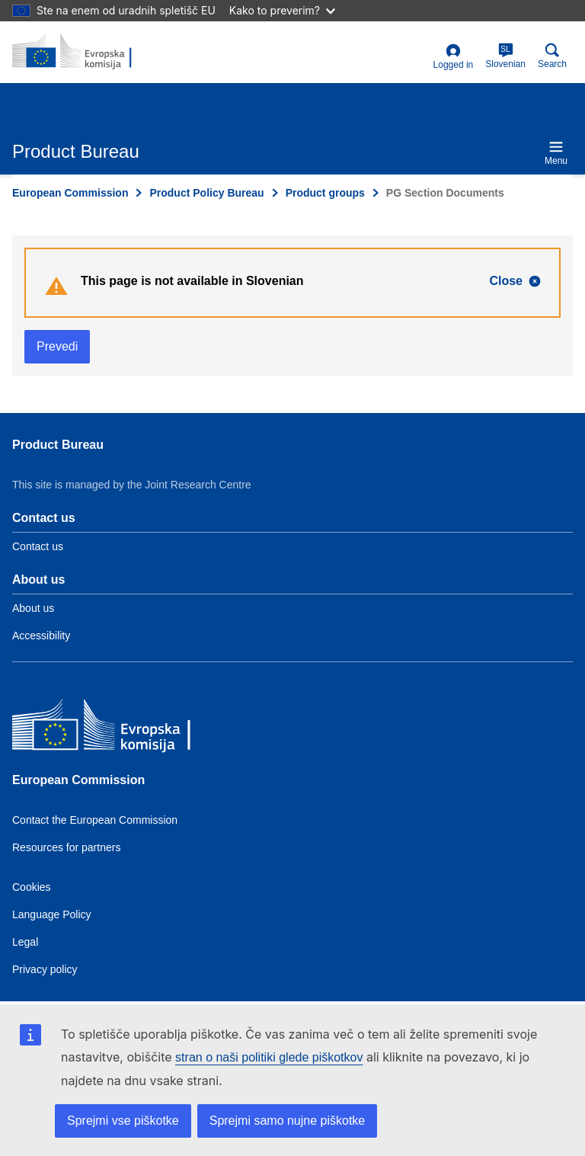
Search (552, 56)
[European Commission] (122, 730)
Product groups (325, 193)
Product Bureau (58, 444)
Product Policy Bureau (206, 193)
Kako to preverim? (282, 10)
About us (33, 608)
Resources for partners (66, 847)
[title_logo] (86, 52)
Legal (25, 942)
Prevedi (57, 346)
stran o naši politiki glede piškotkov (269, 1057)
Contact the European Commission (94, 820)
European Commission (70, 193)
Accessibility (41, 635)
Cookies (31, 887)
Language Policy (51, 914)
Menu (556, 152)
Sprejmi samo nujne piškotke (287, 1120)
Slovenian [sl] (505, 56)
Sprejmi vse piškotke (123, 1120)
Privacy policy (45, 969)
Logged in (453, 56)
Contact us (37, 546)
